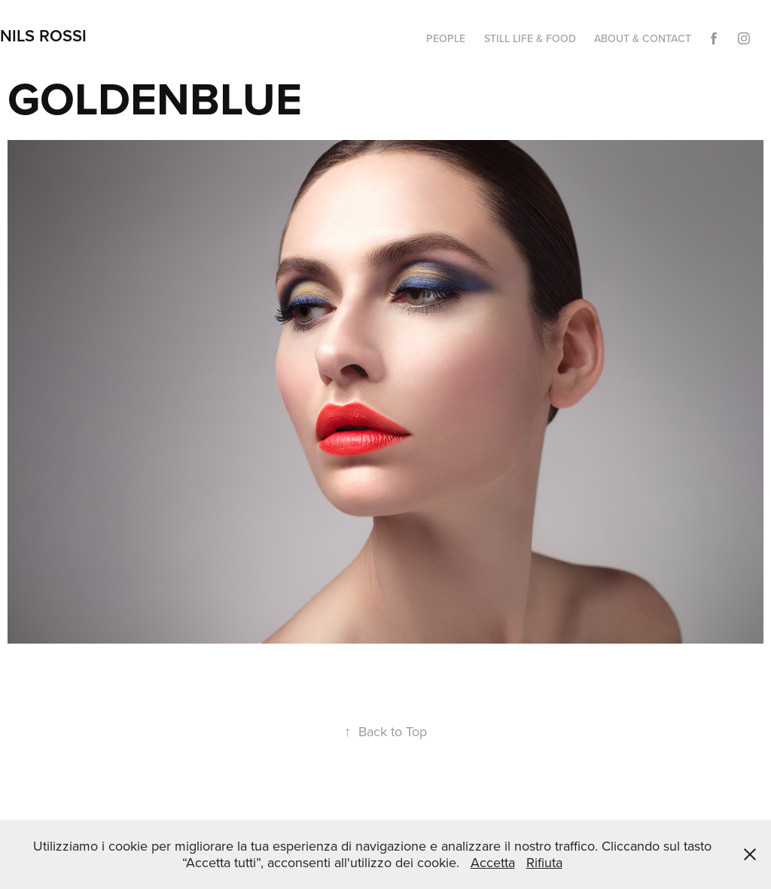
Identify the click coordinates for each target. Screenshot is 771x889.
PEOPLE (445, 38)
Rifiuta (544, 862)
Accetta (493, 862)
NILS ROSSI (43, 35)
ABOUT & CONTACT (642, 38)
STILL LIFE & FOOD (530, 38)
